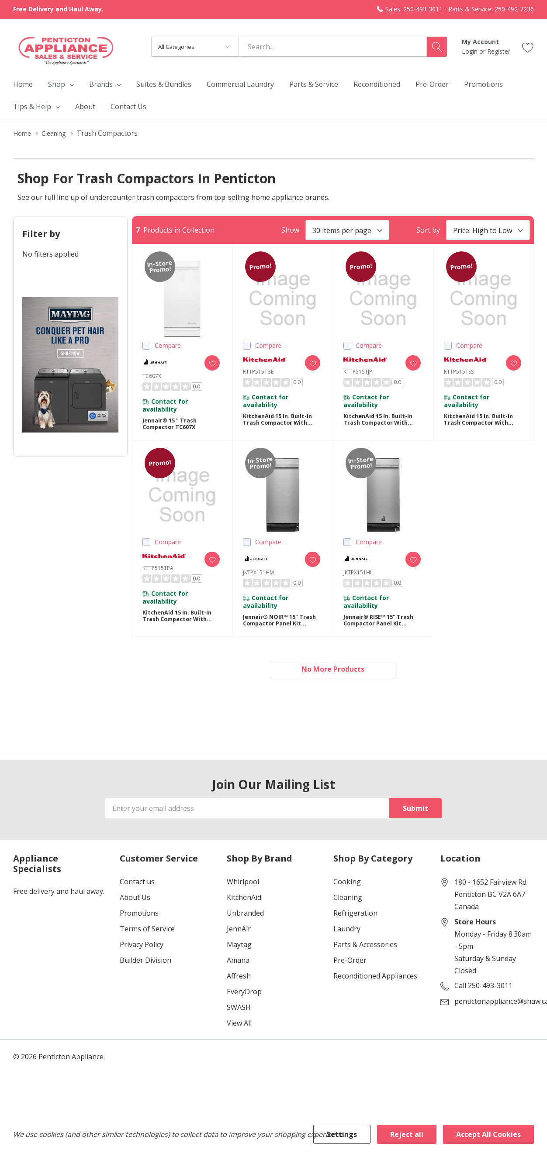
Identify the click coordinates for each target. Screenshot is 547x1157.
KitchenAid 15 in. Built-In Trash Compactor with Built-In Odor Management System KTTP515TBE (281, 424)
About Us (135, 911)
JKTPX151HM (258, 578)
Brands (101, 84)
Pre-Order (350, 973)
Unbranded (245, 926)
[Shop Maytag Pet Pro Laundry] (70, 365)
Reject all (406, 1134)
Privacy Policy (141, 958)
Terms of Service (147, 942)
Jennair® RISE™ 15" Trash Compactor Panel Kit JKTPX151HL (382, 630)
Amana (238, 973)
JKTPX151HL (358, 578)
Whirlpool (243, 895)
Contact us (137, 895)
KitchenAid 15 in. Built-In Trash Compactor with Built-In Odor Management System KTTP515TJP (381, 424)
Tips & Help (32, 106)
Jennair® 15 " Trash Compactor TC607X (173, 427)
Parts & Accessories (365, 958)
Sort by (428, 230)
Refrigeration (355, 926)
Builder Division (145, 973)
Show (290, 230)
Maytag (239, 958)
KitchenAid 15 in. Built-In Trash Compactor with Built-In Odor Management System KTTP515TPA (180, 626)
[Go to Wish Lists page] (528, 46)
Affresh (239, 989)
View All (239, 1036)
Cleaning (347, 911)
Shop (56, 84)
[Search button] (437, 47)
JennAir (239, 942)
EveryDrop (244, 1005)
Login (470, 51)
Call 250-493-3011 (483, 999)
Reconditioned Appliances (375, 989)
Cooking (347, 895)
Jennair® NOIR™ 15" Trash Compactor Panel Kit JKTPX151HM (280, 630)
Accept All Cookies (488, 1134)
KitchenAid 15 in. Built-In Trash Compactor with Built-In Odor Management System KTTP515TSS (482, 424)
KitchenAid (244, 911)
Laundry (346, 942)
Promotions (139, 926)
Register (498, 51)
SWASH (239, 1021)
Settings (342, 1134)
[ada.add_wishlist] (206, 363)
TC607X (151, 376)
